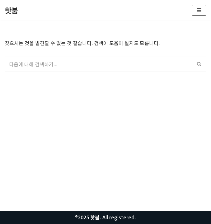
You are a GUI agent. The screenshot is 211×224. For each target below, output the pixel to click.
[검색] (98, 64)
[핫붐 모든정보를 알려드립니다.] (11, 10)
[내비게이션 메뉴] (199, 10)
